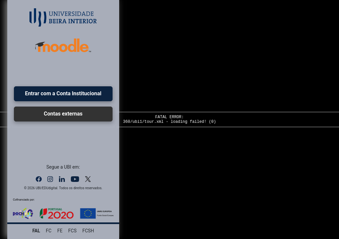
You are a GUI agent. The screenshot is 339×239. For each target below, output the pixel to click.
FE (60, 230)
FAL (36, 230)
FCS (72, 230)
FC (49, 230)
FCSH (88, 230)
